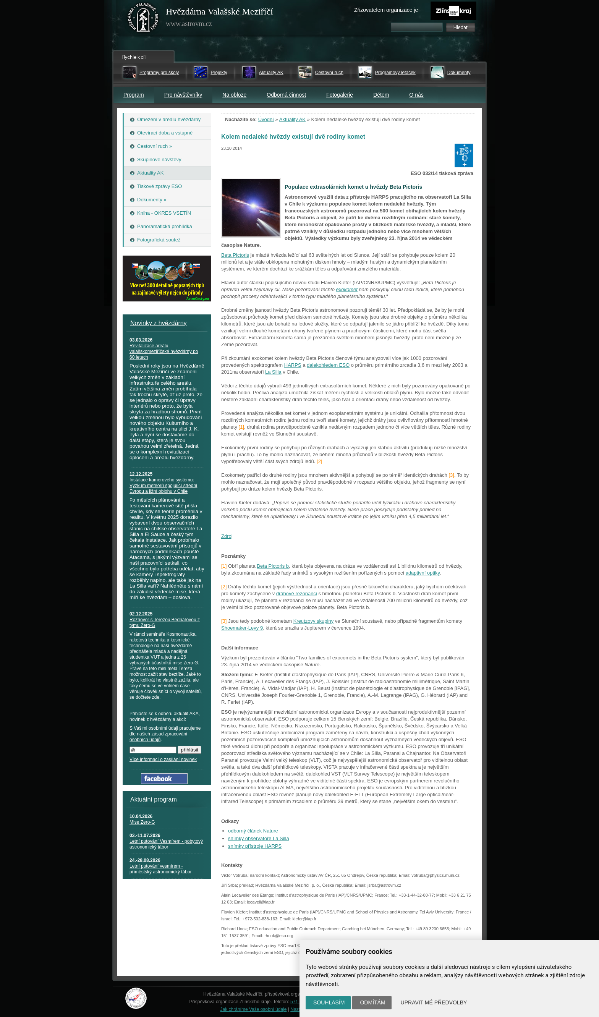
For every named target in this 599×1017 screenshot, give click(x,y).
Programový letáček (395, 72)
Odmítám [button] (372, 1002)
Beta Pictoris (235, 255)
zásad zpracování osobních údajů (158, 736)
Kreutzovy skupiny (313, 621)
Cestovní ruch (329, 72)
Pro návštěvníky (183, 95)
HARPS (292, 365)
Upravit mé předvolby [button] (434, 1002)
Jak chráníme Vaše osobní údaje (253, 1009)
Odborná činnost (286, 95)
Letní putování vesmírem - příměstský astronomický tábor (161, 868)
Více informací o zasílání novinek (163, 759)
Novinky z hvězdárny (158, 323)
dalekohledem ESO (328, 365)
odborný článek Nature (253, 831)
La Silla (273, 372)
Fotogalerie (339, 95)
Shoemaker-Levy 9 (242, 628)
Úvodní (266, 119)
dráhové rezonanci (296, 593)
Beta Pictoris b (273, 566)
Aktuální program (153, 799)
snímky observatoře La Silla (258, 838)
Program (133, 95)
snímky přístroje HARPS (255, 846)
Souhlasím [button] (329, 1002)
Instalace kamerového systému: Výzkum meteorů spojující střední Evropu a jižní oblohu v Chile (163, 485)
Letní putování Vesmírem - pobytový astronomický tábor (166, 844)
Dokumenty (459, 72)
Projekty (218, 72)
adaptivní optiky (423, 573)
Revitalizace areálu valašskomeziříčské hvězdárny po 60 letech (164, 351)
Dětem (381, 95)
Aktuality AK (271, 72)
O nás (416, 95)
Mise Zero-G (142, 822)
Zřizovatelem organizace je (386, 10)
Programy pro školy (159, 72)
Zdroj (227, 536)
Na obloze (234, 95)
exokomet (347, 289)
